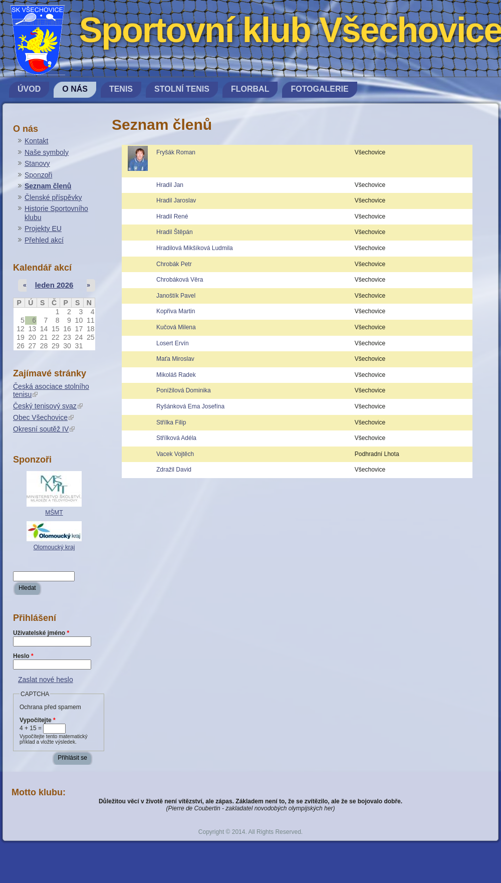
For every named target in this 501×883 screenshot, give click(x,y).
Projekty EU (43, 229)
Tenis (121, 89)
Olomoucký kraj (54, 547)
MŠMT (54, 512)
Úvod (29, 89)
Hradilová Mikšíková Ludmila (194, 248)
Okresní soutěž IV (44, 429)
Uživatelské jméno (41, 632)
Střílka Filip (171, 422)
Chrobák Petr (174, 264)
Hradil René (172, 216)
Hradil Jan (169, 184)
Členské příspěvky (53, 197)
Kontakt (36, 141)
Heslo (23, 655)
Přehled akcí (44, 240)
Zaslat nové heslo (45, 680)
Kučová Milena (176, 327)
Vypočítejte (38, 720)
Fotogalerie (319, 89)
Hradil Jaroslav (176, 200)
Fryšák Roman (175, 152)
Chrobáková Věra (179, 279)
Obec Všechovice (43, 417)
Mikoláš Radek (176, 374)
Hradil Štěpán (174, 232)
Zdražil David (173, 469)
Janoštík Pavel (175, 295)
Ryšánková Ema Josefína (190, 406)
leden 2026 (54, 285)
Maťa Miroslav (175, 358)
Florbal (250, 89)
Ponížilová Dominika (183, 390)
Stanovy (37, 163)
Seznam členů (48, 186)
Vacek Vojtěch (175, 454)
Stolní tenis (181, 89)
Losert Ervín (172, 343)
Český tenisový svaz (48, 406)
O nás (75, 89)
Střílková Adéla (176, 438)
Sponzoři (38, 175)
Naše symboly (47, 152)
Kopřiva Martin (175, 311)
